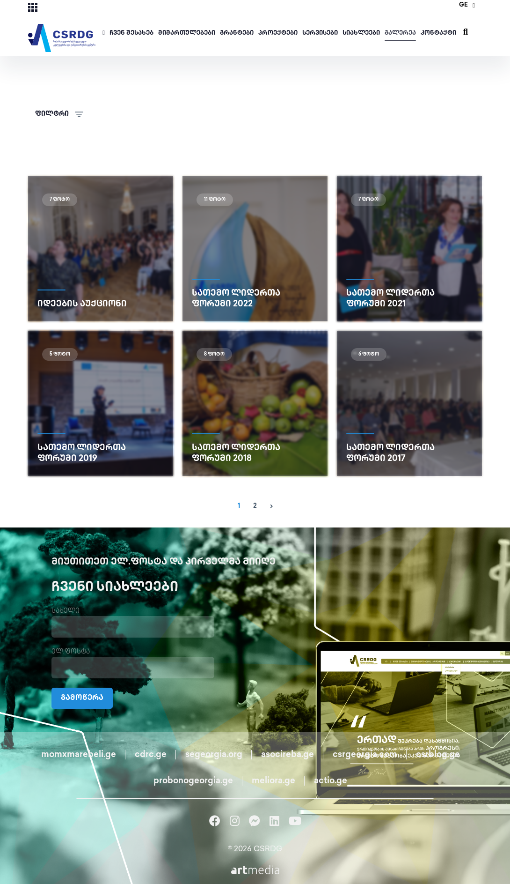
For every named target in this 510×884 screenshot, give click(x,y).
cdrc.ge (151, 754)
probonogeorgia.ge (193, 781)
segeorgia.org (213, 754)
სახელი (65, 611)
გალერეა (400, 33)
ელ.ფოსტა (70, 651)
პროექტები (278, 33)
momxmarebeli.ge (78, 754)
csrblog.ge (438, 754)
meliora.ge (273, 781)
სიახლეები (361, 33)
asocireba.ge (287, 754)
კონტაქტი (438, 33)
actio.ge (330, 781)
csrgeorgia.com (365, 754)
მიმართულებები (186, 33)
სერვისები (320, 33)
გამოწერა (82, 698)
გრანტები (237, 33)
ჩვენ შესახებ (131, 33)
